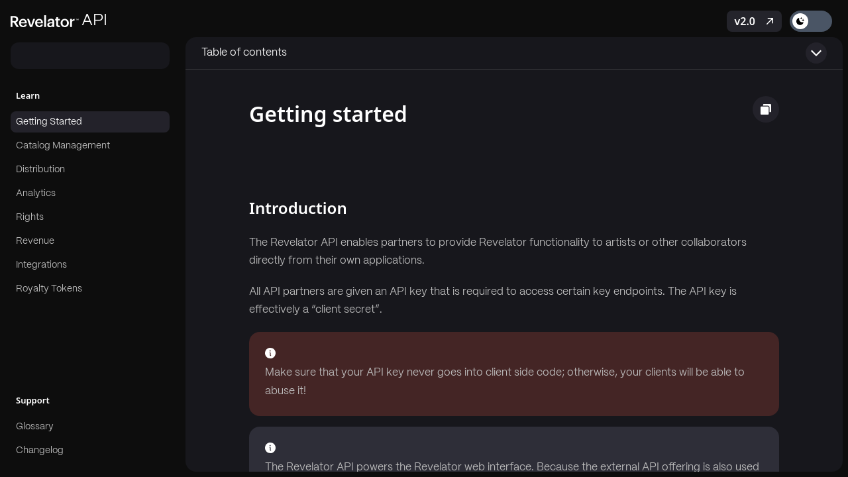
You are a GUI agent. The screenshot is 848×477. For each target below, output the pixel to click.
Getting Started (49, 122)
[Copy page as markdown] (766, 109)
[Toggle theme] (811, 21)
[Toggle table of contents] (514, 53)
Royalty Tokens (49, 288)
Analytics (36, 193)
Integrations (41, 265)
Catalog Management (63, 145)
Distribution (40, 169)
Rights (30, 217)
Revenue (35, 241)
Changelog (40, 450)
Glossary (35, 426)
